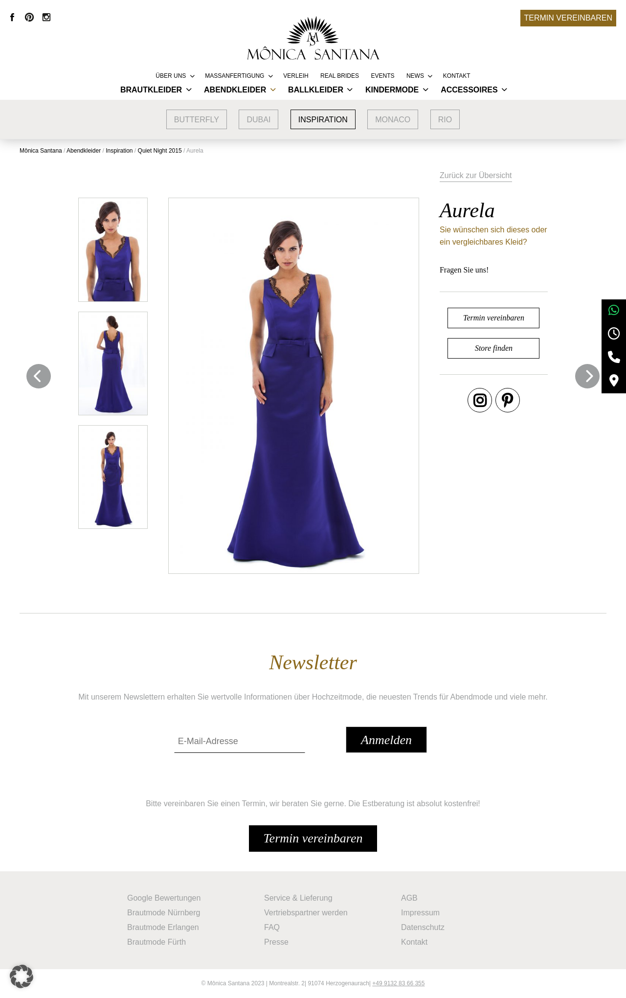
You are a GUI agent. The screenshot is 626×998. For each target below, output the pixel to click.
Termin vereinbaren (568, 18)
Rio (445, 119)
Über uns (171, 75)
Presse (276, 942)
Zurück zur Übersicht (476, 175)
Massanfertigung (234, 75)
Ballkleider (315, 90)
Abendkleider (235, 90)
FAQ (272, 927)
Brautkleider (151, 90)
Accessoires (469, 90)
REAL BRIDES (339, 75)
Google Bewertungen (164, 898)
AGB (409, 898)
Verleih (295, 75)
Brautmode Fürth (156, 942)
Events (382, 75)
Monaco (392, 119)
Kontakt (456, 75)
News (415, 75)
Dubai (258, 119)
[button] (21, 976)
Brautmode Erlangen (163, 927)
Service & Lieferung (298, 898)
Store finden (494, 348)
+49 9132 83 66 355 (398, 983)
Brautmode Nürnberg (163, 912)
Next (587, 376)
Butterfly (196, 119)
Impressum (420, 912)
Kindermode (392, 90)
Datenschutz (423, 927)
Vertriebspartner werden (306, 912)
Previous (38, 376)
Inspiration (323, 119)
